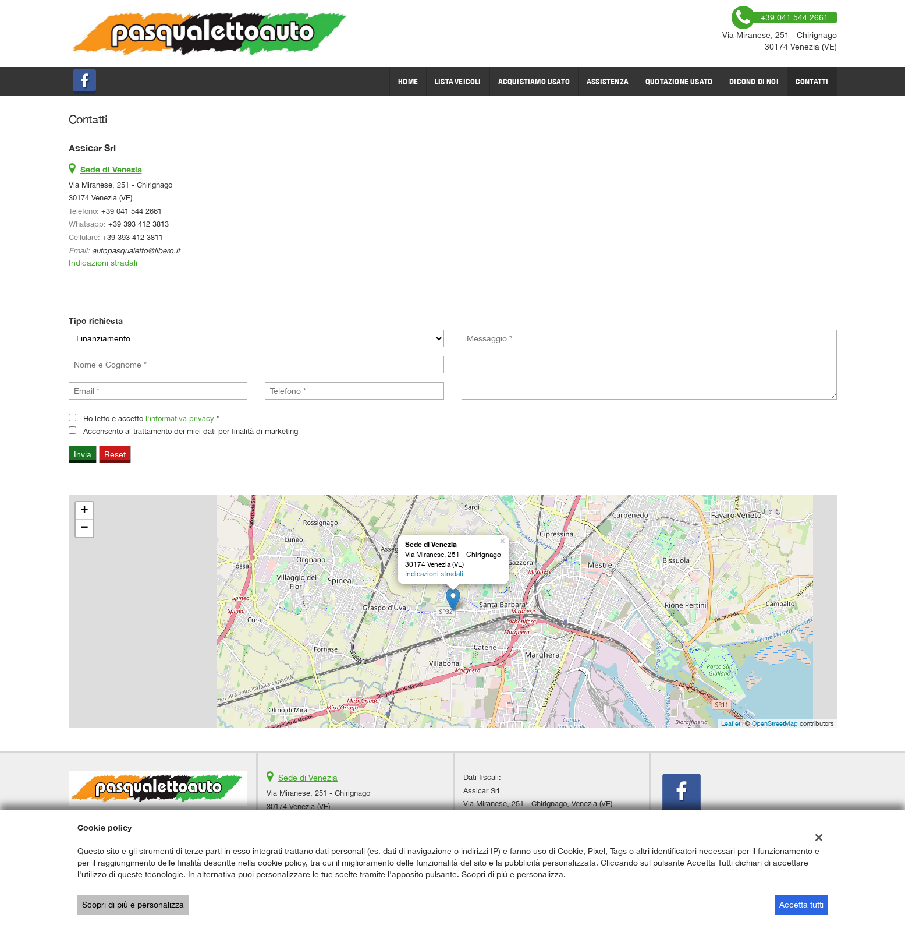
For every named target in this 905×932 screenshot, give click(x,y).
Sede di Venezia (308, 777)
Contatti (812, 81)
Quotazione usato (678, 81)
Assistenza (608, 81)
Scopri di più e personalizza (133, 904)
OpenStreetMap (775, 723)
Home (408, 81)
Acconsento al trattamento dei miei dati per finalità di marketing (190, 431)
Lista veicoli (458, 81)
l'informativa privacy (179, 418)
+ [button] (84, 511)
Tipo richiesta (96, 321)
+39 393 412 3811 (132, 237)
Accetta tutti (801, 904)
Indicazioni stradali (103, 262)
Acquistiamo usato (534, 81)
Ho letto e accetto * (151, 418)
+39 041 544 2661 (131, 211)
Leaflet (730, 723)
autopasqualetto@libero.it (136, 250)
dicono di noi (754, 81)
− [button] (84, 528)
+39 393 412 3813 (138, 223)
